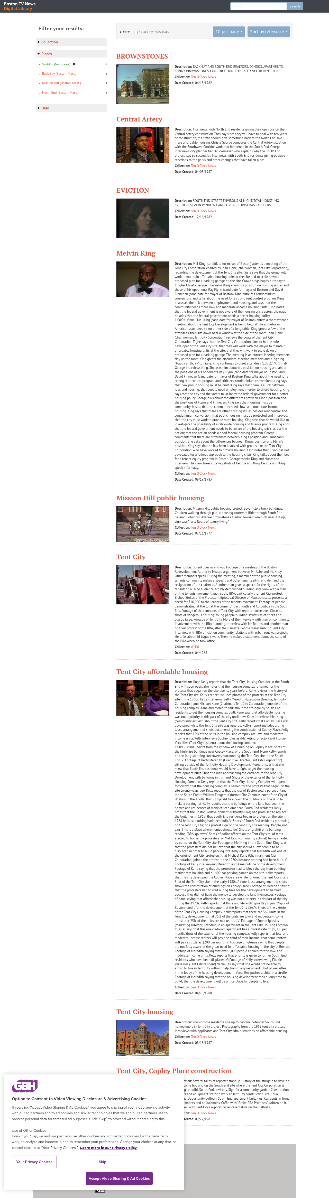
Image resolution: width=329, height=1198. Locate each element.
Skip (102, 1161)
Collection (49, 42)
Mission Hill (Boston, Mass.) (61, 83)
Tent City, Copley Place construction (173, 1070)
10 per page (227, 31)
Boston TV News (20, 6)
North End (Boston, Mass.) (60, 92)
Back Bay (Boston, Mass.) (59, 73)
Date (45, 108)
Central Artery (139, 119)
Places (46, 53)
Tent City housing (144, 1011)
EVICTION (132, 190)
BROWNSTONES (142, 56)
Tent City (131, 556)
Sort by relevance (267, 31)
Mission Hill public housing (160, 497)
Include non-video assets (154, 31)
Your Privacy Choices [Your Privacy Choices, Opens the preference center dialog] (34, 1161)
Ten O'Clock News (203, 77)
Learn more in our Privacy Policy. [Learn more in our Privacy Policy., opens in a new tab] (109, 1147)
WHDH (195, 647)
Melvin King (136, 253)
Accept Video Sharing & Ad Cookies (119, 1178)
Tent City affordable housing (162, 671)
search (295, 6)
